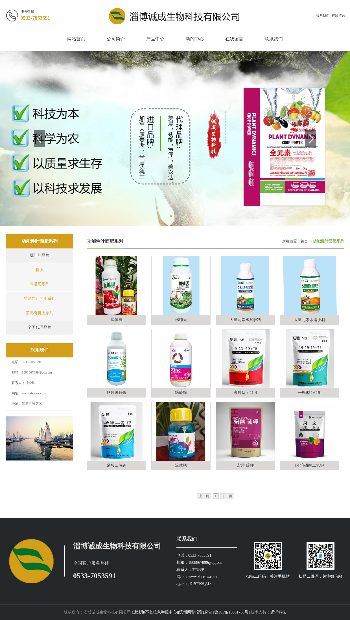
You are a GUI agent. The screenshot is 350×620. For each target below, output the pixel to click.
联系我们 (322, 16)
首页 (304, 241)
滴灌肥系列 (39, 284)
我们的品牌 (39, 255)
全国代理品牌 (39, 327)
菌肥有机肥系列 (39, 313)
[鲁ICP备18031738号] (231, 612)
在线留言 (338, 16)
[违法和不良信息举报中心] (154, 612)
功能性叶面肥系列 (39, 298)
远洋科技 (278, 612)
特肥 (39, 270)
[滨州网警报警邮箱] (195, 612)
